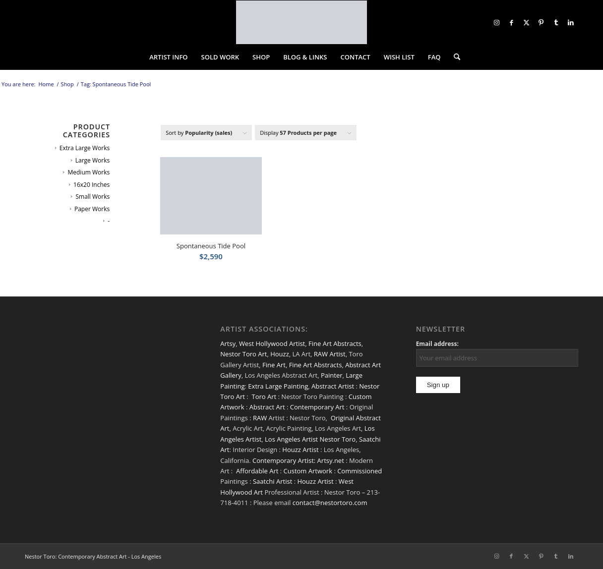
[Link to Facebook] (511, 22)
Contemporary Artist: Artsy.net (298, 460)
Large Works (92, 160)
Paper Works (92, 209)
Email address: (437, 344)
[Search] (453, 57)
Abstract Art (267, 406)
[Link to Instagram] (496, 22)
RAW (260, 417)
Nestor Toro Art (243, 353)
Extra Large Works (85, 148)
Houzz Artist (300, 449)
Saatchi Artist (272, 481)
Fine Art (274, 364)
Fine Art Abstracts (335, 343)
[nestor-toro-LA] (301, 22)
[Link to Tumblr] (555, 22)
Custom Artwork (308, 470)
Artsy (228, 343)
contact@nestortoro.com (330, 502)
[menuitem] (168, 57)
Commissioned (359, 470)
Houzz (279, 353)
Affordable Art (257, 470)
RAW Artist (330, 353)
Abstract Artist (332, 386)
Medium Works (88, 172)
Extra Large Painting (278, 386)
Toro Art (264, 396)
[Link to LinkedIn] (570, 22)
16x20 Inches (91, 184)
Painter (332, 375)
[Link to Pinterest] (541, 22)
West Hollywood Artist (272, 343)
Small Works (92, 196)
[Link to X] (526, 22)
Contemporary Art (317, 406)
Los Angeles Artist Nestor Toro (310, 439)
